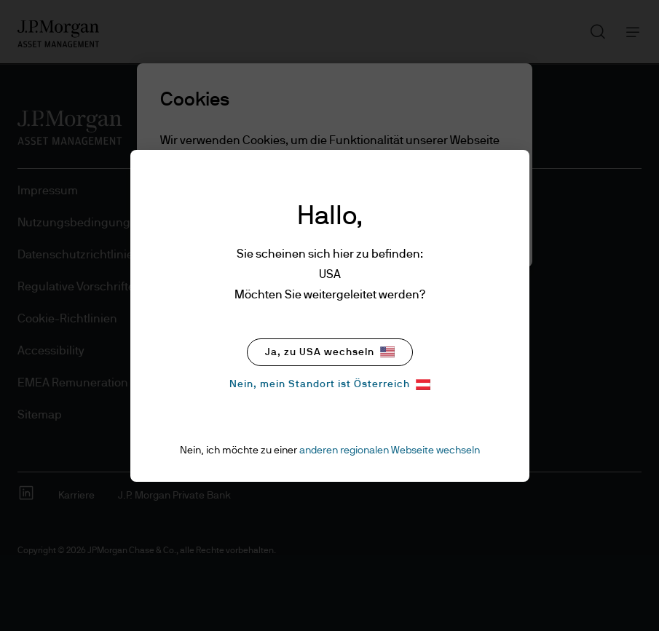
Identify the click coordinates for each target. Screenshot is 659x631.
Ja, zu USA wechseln (330, 351)
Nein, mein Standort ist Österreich (329, 384)
